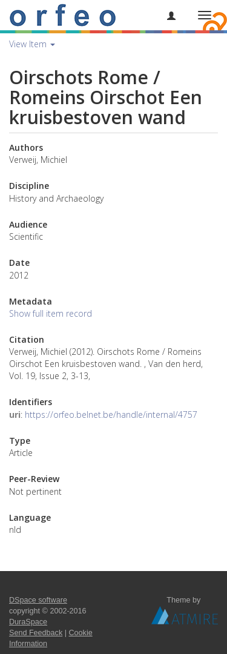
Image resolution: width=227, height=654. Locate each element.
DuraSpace (28, 622)
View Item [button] (32, 44)
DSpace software (38, 600)
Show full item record (50, 313)
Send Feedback (35, 633)
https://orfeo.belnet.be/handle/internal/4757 (111, 414)
